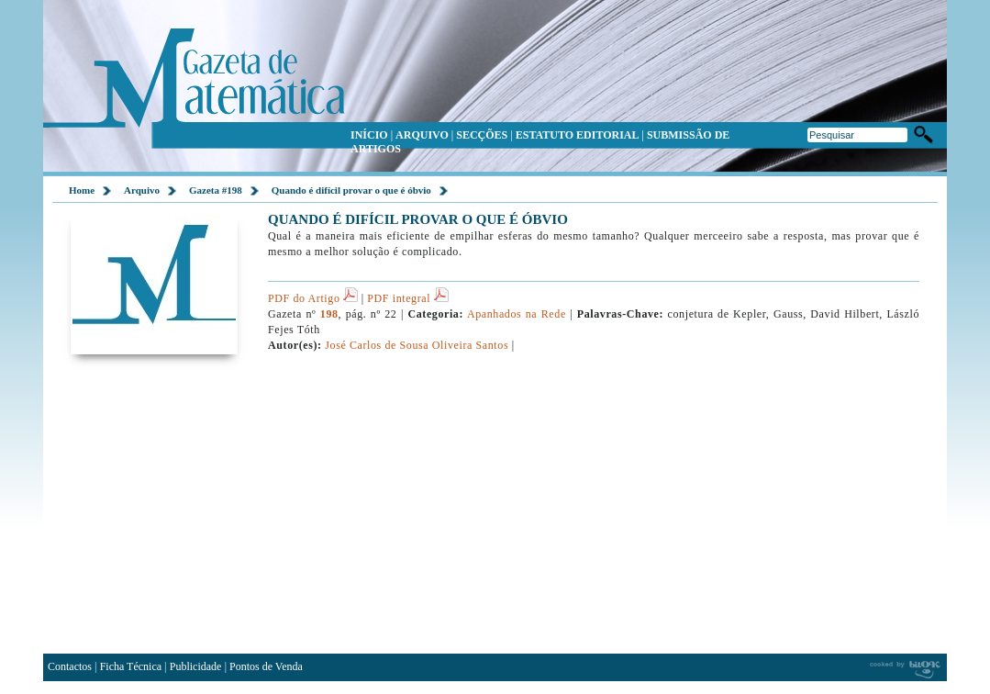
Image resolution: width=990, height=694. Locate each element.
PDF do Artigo (313, 298)
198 (329, 314)
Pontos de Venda (266, 666)
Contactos (70, 666)
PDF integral (407, 298)
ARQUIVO (422, 135)
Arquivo (142, 190)
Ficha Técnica (130, 666)
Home (82, 190)
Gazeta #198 (215, 190)
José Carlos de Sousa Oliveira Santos (416, 345)
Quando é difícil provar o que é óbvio (351, 190)
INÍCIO (369, 135)
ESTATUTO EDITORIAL (578, 135)
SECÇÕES (481, 135)
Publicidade (196, 666)
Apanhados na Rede (516, 314)
